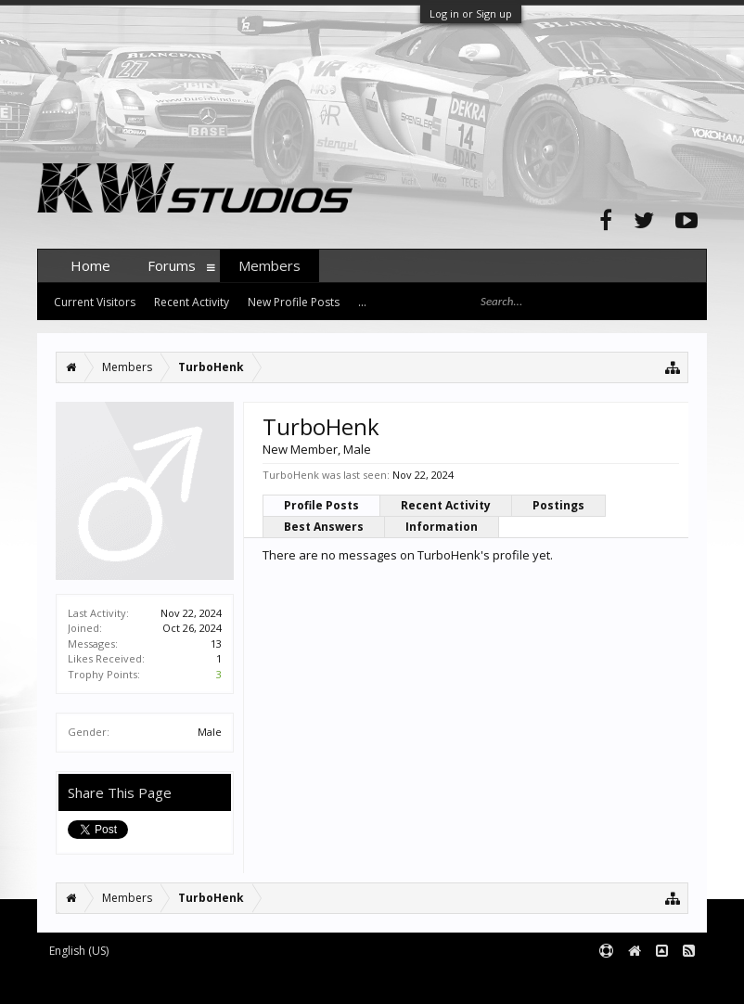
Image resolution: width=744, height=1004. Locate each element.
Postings (558, 505)
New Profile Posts (294, 302)
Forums (172, 265)
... (362, 302)
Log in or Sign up (471, 13)
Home (90, 265)
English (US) (79, 951)
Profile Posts (321, 505)
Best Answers (324, 526)
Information (441, 526)
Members (269, 265)
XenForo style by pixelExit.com (402, 982)
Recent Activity (446, 505)
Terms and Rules (660, 982)
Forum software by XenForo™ (178, 982)
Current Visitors (94, 302)
